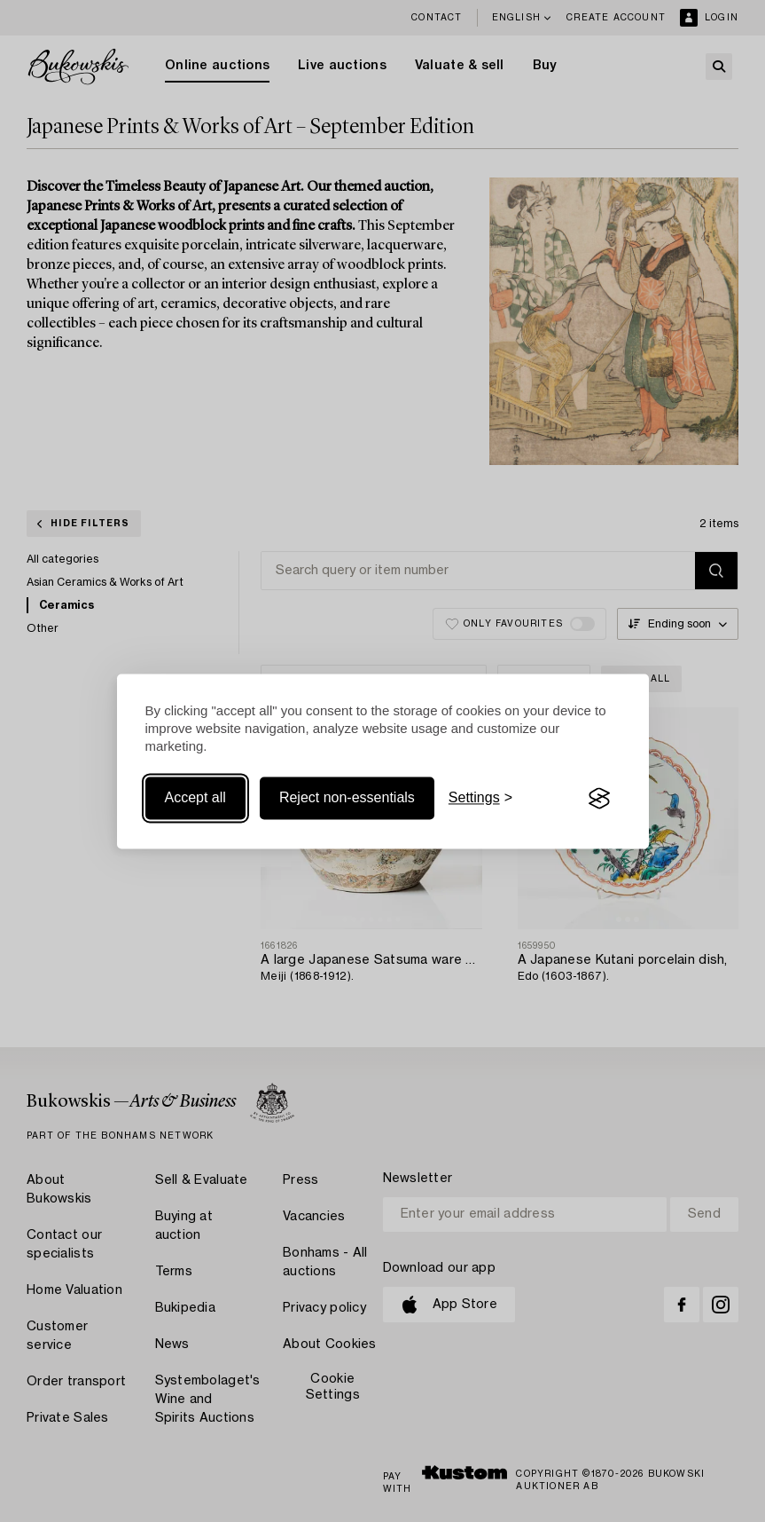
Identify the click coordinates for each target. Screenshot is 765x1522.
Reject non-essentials (347, 798)
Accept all (195, 798)
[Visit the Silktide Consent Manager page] (599, 798)
